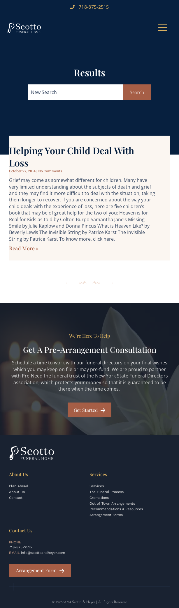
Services (97, 486)
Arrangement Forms (106, 515)
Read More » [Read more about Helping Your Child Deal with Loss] (23, 248)
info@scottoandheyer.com (43, 553)
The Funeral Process (107, 492)
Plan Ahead (18, 486)
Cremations (99, 498)
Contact (15, 498)
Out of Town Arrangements (112, 503)
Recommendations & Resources (116, 509)
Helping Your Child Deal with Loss (71, 156)
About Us (17, 492)
